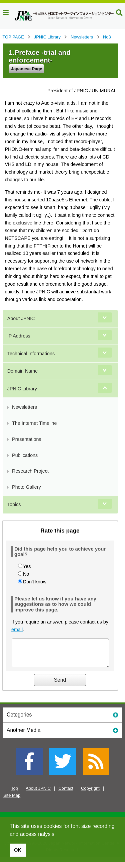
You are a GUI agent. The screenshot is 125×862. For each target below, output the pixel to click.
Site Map (11, 800)
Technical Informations (31, 353)
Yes (27, 566)
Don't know (34, 581)
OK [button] (17, 850)
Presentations (26, 439)
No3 (107, 36)
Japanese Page (26, 68)
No (26, 574)
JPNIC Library (47, 36)
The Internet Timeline (34, 423)
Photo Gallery (26, 487)
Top (14, 793)
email (17, 629)
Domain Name (22, 371)
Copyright (90, 793)
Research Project (30, 471)
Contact (65, 793)
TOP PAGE (13, 36)
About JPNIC (21, 318)
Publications (25, 455)
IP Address (18, 336)
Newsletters (82, 36)
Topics (14, 504)
